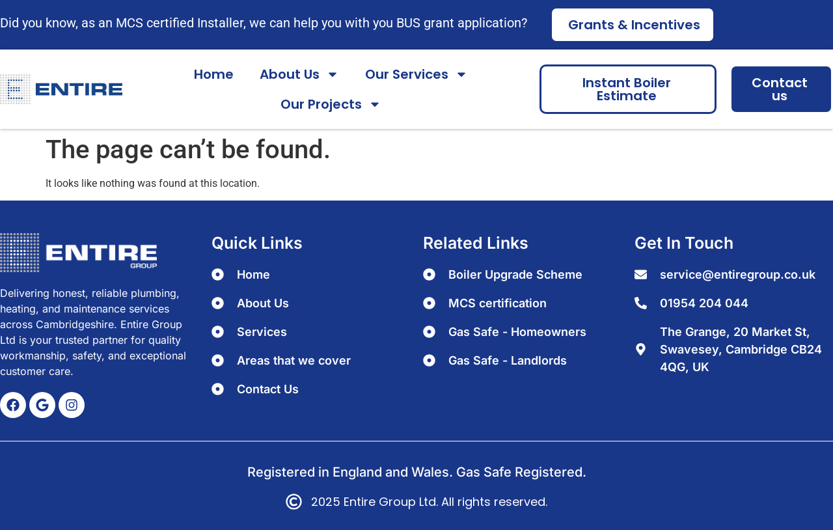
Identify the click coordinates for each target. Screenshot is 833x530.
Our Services (416, 74)
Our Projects (330, 104)
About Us (299, 74)
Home (214, 74)
